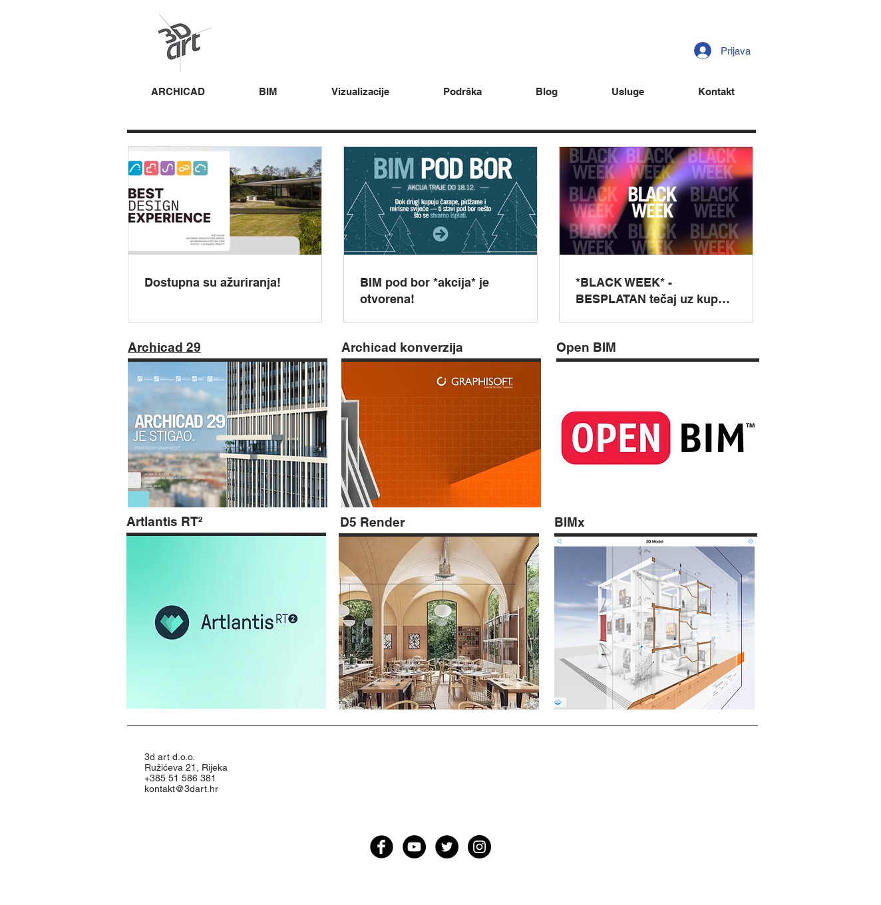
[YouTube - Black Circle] (414, 846)
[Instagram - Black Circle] (479, 846)
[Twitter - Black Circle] (446, 846)
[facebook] (381, 846)
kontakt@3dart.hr (181, 788)
